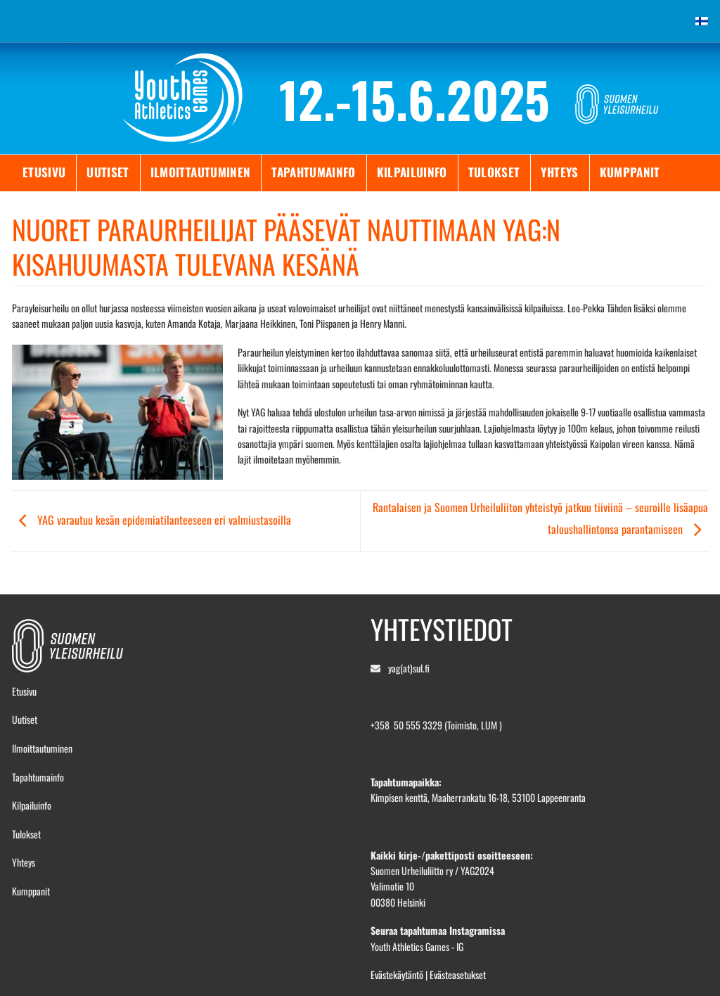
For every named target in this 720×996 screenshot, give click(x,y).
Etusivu (43, 172)
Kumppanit (630, 172)
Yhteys (559, 172)
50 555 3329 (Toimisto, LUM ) (448, 724)
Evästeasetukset (458, 974)
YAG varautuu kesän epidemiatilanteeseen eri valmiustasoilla (151, 519)
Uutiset (107, 172)
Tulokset (494, 172)
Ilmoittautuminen (200, 172)
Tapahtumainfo (313, 172)
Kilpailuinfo (412, 172)
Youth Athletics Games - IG (417, 946)
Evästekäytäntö (397, 974)
